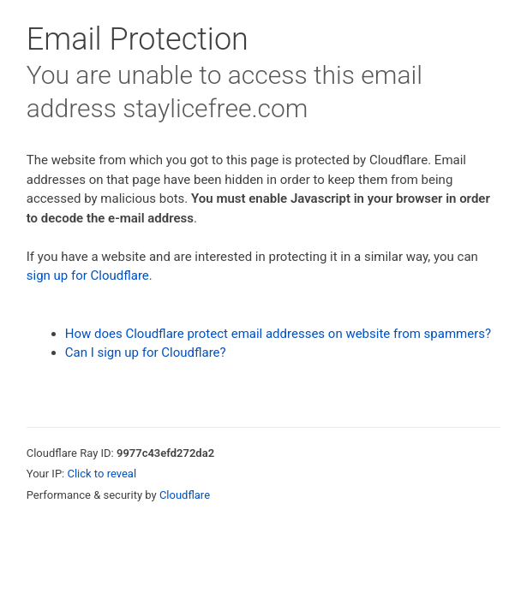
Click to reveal (101, 473)
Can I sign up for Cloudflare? (145, 352)
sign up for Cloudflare (88, 275)
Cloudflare (184, 495)
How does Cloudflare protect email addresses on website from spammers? (278, 333)
